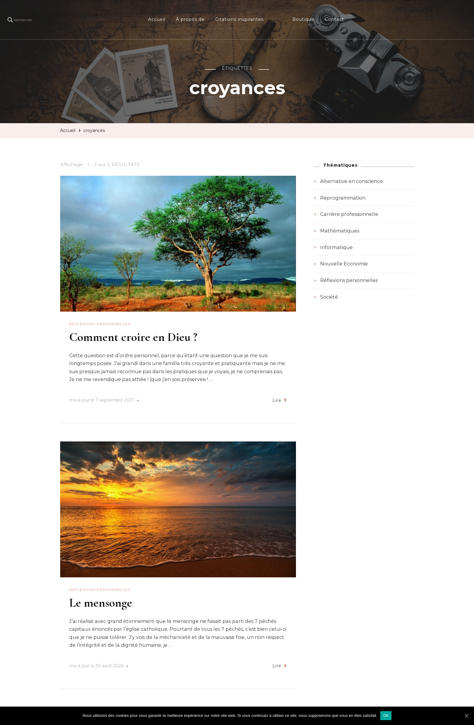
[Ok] (466, 716)
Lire (279, 400)
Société (329, 297)
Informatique (336, 247)
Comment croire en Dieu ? (133, 337)
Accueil (156, 19)
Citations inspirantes (239, 19)
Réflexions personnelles (99, 324)
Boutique (303, 19)
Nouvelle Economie (344, 264)
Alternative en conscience (351, 181)
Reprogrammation (342, 198)
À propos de (190, 19)
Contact (334, 19)
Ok (385, 715)
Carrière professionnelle (349, 214)
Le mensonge (100, 602)
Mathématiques (339, 231)
